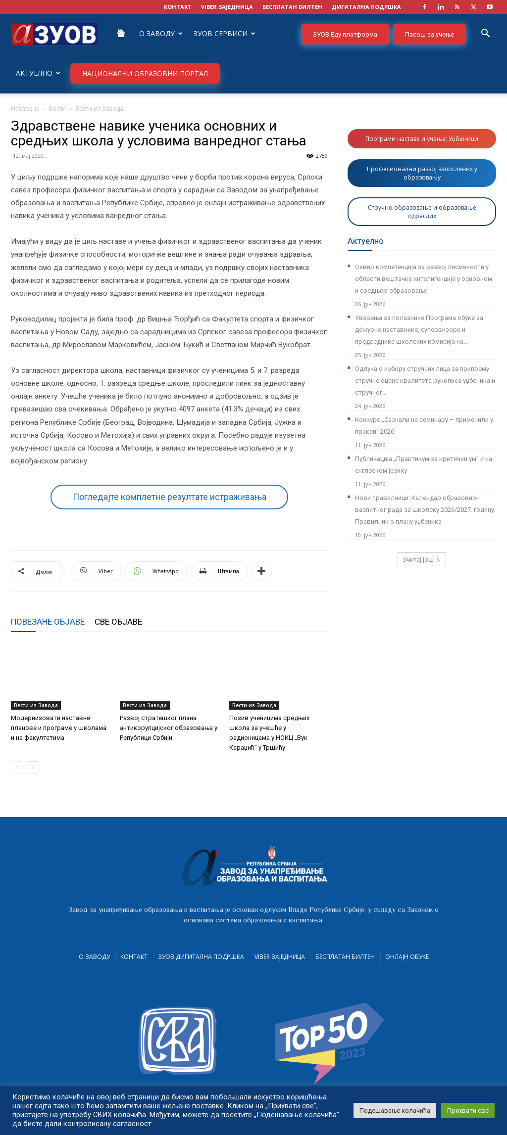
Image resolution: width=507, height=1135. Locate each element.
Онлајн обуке (407, 957)
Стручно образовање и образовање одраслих (422, 211)
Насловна (25, 108)
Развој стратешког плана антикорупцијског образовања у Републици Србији (168, 727)
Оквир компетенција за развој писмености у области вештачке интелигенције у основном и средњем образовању (423, 278)
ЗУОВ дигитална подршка (201, 957)
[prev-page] (17, 767)
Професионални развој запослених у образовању (422, 173)
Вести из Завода (36, 705)
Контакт (134, 957)
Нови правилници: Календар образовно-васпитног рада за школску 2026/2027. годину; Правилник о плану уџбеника (425, 509)
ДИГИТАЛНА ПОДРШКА (366, 6)
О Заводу (161, 33)
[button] (485, 34)
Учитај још (422, 559)
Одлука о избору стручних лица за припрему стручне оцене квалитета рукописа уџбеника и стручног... (425, 380)
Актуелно (38, 73)
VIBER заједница (227, 6)
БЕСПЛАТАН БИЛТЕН (292, 6)
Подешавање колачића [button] (394, 1110)
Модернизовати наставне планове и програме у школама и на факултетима (58, 727)
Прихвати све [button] (468, 1110)
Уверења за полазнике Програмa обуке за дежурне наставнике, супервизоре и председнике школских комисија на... (419, 329)
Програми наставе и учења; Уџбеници (421, 139)
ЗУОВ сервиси (224, 33)
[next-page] (33, 767)
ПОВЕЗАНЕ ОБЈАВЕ (48, 622)
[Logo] (54, 33)
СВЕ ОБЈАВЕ (118, 622)
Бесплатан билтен (345, 957)
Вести (57, 108)
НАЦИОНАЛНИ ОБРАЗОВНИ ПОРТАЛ (145, 73)
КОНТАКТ (178, 6)
